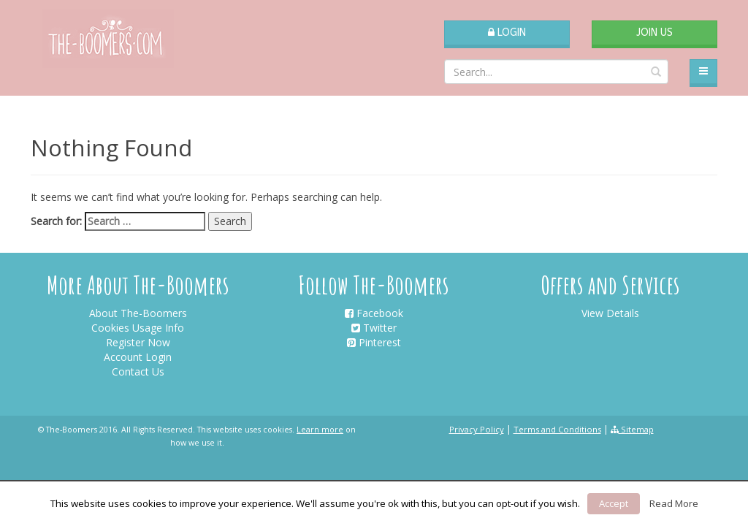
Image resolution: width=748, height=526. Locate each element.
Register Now (138, 342)
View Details (610, 313)
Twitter (374, 328)
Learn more (320, 429)
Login (507, 32)
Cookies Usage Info (137, 328)
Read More (673, 503)
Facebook (374, 313)
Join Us (654, 32)
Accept (613, 503)
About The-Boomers (138, 313)
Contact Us (138, 371)
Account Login (138, 357)
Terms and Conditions (557, 429)
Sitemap (632, 429)
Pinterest (374, 342)
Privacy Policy (476, 429)
